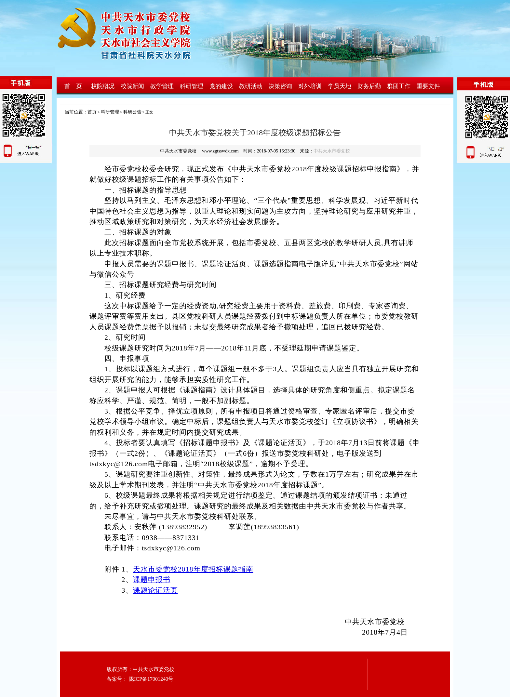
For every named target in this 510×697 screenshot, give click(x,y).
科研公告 (132, 112)
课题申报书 (151, 579)
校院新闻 (132, 86)
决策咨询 (280, 86)
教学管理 (162, 86)
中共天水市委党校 (332, 151)
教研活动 (250, 86)
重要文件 (428, 86)
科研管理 (191, 86)
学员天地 (339, 86)
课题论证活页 (155, 590)
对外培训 (310, 86)
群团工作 (398, 86)
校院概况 (102, 86)
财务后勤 (369, 86)
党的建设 (221, 86)
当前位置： (73, 112)
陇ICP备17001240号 (150, 679)
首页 (92, 112)
